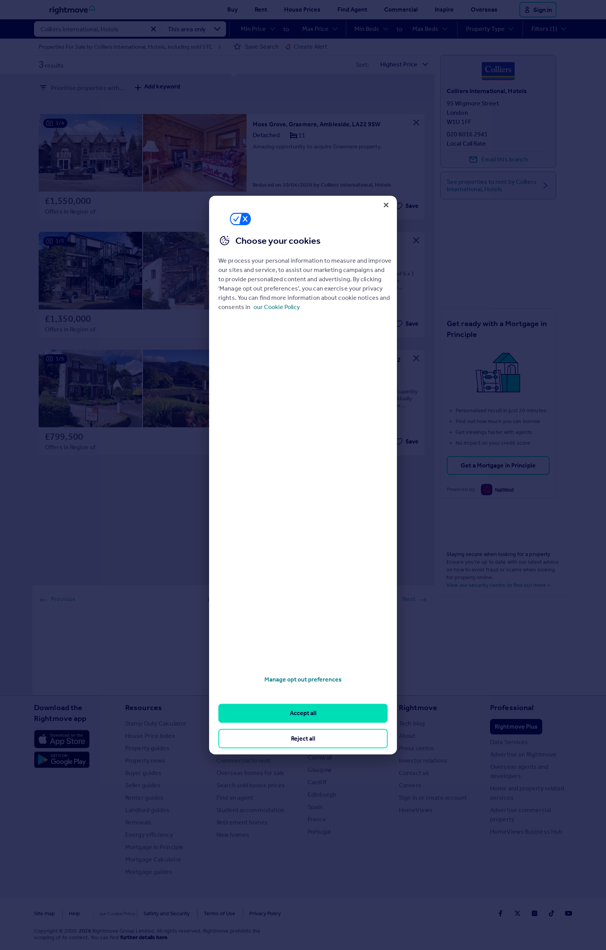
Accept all (303, 713)
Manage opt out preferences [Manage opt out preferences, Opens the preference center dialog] (303, 679)
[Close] (386, 204)
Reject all (303, 738)
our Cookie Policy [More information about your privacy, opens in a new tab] (277, 307)
